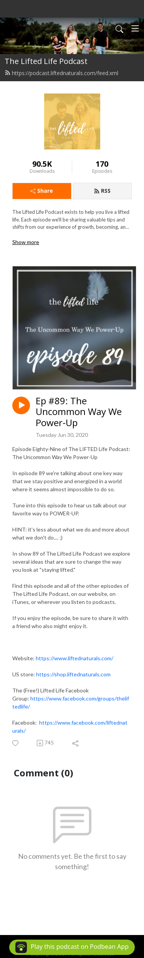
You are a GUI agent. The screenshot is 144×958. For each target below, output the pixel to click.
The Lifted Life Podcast (46, 61)
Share (41, 190)
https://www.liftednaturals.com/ (74, 658)
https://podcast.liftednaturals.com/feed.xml (61, 73)
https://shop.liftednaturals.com (73, 674)
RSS (102, 190)
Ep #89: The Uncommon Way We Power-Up (79, 411)
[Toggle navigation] (135, 28)
